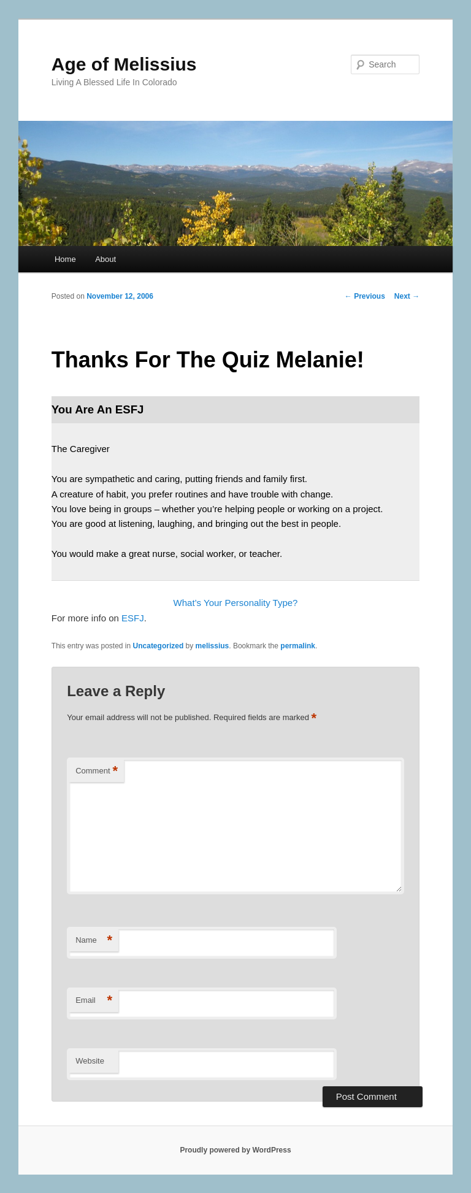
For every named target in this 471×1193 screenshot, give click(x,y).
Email (93, 1001)
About (105, 259)
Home (65, 259)
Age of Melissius (124, 64)
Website (89, 1060)
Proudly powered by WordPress (235, 1150)
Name (93, 940)
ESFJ (132, 618)
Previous (365, 296)
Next (406, 296)
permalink (297, 646)
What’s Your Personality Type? (236, 602)
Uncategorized (158, 646)
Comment (96, 771)
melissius (212, 646)
